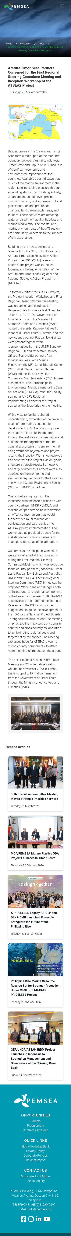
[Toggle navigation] (62, 6)
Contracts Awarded (35, 1130)
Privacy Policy (35, 1151)
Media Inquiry (36, 1181)
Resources (25, 43)
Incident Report (36, 1160)
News (41, 43)
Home (9, 43)
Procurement (35, 1125)
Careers (35, 1121)
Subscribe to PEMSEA (35, 1176)
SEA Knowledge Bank (35, 1146)
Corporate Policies (35, 1155)
